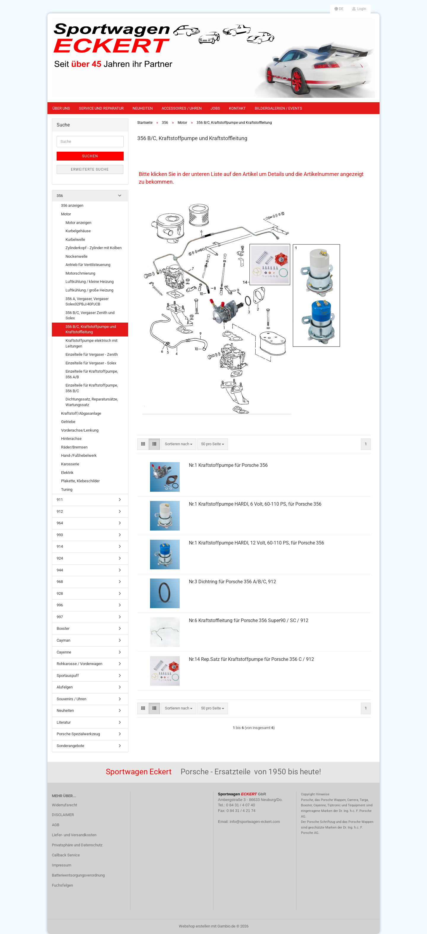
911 (60, 499)
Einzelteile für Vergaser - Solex (91, 363)
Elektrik (67, 472)
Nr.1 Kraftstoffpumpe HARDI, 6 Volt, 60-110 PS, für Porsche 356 (255, 504)
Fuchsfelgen (62, 885)
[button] (339, 8)
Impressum (61, 865)
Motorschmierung (80, 273)
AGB (55, 825)
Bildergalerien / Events (278, 108)
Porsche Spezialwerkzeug (78, 734)
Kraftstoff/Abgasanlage (81, 413)
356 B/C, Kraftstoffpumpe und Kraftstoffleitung (91, 329)
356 (60, 195)
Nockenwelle (76, 256)
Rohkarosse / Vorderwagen (79, 663)
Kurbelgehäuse (78, 231)
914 (60, 546)
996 (60, 605)
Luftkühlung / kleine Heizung (90, 281)
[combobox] (178, 444)
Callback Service (66, 855)
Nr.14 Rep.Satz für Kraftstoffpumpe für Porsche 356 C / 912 (251, 659)
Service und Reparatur (101, 108)
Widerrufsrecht (64, 805)
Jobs (215, 108)
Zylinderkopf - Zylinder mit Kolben (94, 248)
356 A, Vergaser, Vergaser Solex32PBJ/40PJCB (87, 302)
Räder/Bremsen (74, 447)
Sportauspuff (68, 675)
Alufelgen (65, 687)
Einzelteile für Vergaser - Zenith (92, 354)
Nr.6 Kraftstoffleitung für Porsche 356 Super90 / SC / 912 (248, 620)
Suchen (90, 156)
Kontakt (237, 108)
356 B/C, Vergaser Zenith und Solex (90, 315)
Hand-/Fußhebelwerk (79, 455)
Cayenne (64, 652)
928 (60, 593)
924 (60, 558)
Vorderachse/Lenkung (79, 430)
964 (60, 523)
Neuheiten (143, 108)
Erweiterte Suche (90, 169)
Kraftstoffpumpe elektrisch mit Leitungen (91, 343)
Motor (66, 214)
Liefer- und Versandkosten (74, 835)
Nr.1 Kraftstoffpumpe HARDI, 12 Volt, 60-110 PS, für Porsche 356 (256, 543)
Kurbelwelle (75, 239)
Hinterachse (71, 438)
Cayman (63, 640)
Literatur (64, 722)
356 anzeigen (72, 205)
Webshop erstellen (194, 926)
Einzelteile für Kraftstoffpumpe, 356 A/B (92, 374)
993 (60, 535)
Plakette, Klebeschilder (80, 481)
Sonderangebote (70, 746)
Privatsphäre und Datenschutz (77, 845)
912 (60, 511)
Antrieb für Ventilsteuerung (88, 264)
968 (60, 581)
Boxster (63, 628)
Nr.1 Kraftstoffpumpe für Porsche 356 (228, 465)
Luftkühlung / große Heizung (89, 290)
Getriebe (68, 421)
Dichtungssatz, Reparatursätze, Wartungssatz (92, 402)
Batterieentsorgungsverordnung (78, 875)
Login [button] (359, 9)
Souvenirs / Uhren (71, 699)
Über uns (61, 108)
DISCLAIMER (63, 815)
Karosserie (70, 464)
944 (60, 570)
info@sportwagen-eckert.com (255, 821)
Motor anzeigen (78, 222)
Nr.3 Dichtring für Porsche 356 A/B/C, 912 (232, 581)
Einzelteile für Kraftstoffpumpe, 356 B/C (92, 388)
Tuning (66, 489)
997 (60, 617)
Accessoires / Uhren (182, 108)
